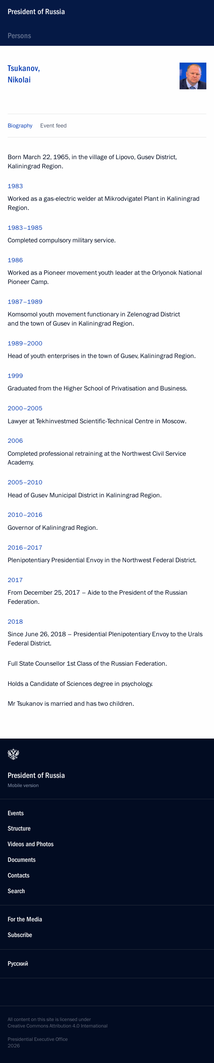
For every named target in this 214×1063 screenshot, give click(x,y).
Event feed (53, 125)
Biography (20, 125)
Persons (19, 35)
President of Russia (36, 11)
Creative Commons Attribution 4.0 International (58, 1026)
